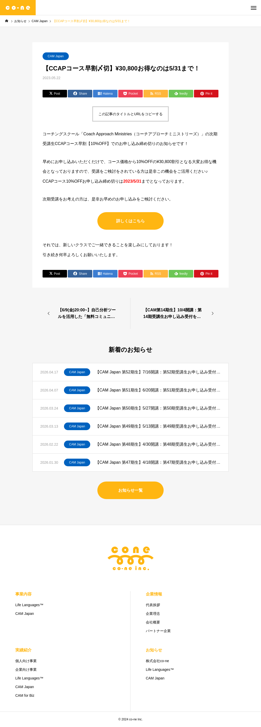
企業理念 (153, 614)
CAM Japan (56, 56)
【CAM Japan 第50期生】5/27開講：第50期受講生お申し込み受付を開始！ (158, 408)
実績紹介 (23, 650)
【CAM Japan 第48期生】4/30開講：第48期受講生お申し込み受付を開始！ (158, 444)
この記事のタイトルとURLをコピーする (130, 114)
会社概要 (153, 622)
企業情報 (154, 594)
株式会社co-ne (157, 661)
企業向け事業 (26, 669)
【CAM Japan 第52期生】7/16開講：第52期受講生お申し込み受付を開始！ (158, 372)
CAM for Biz (24, 695)
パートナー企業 (158, 631)
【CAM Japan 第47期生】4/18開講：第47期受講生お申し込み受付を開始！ (158, 462)
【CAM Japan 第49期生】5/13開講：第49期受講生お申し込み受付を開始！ (158, 426)
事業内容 (23, 594)
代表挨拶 (153, 605)
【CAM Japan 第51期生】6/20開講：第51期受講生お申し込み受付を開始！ (158, 390)
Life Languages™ (29, 605)
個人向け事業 (26, 661)
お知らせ (154, 650)
